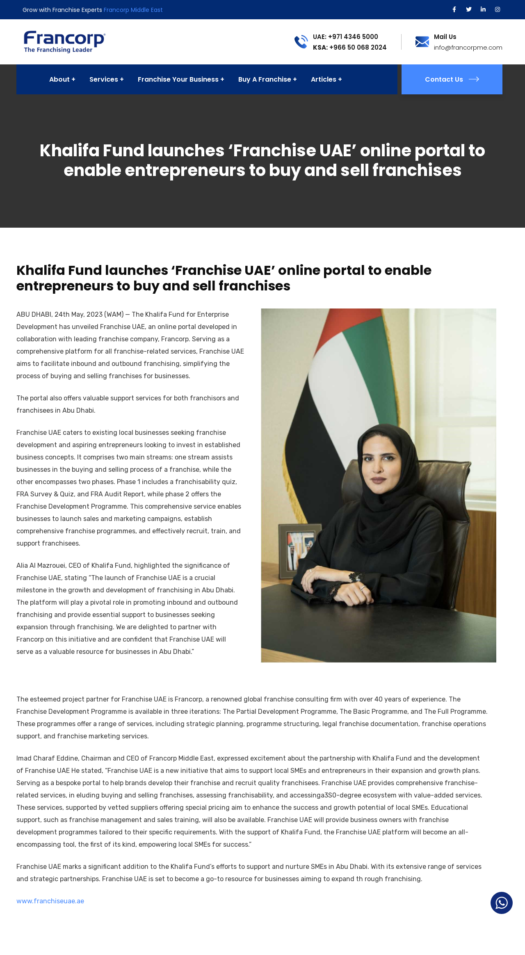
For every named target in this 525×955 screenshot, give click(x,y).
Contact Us (452, 79)
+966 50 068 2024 (350, 47)
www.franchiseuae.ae (50, 901)
